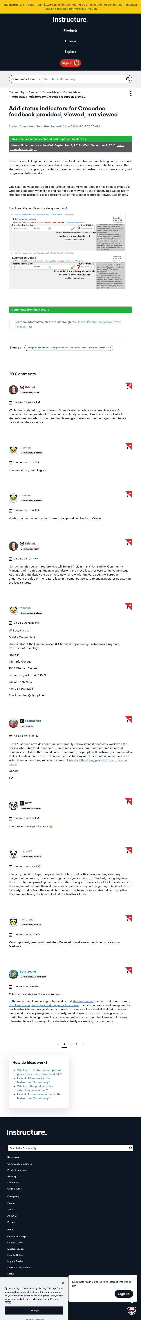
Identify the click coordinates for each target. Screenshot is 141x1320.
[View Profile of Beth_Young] (28, 971)
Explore (70, 52)
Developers (13, 1182)
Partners (12, 1203)
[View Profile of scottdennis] (33, 721)
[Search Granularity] (25, 79)
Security (11, 1176)
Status (10, 1273)
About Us (12, 1215)
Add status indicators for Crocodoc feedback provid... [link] (49, 96)
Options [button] (127, 93)
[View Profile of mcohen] (25, 447)
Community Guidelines (19, 1163)
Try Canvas (20, 1286)
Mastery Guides (15, 1248)
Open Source (14, 1188)
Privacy (11, 1222)
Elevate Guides (15, 1255)
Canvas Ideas (50, 92)
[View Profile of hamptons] (26, 919)
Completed (27, 126)
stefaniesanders (83, 1001)
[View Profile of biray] (28, 803)
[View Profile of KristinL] (30, 387)
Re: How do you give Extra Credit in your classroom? (44, 1005)
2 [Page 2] (70, 1043)
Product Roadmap (17, 1170)
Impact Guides (15, 1261)
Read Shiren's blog (56, 8)
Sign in (67, 63)
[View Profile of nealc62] (60, 126)
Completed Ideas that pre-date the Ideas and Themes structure (68, 347)
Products (70, 30)
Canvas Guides (15, 1242)
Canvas (33, 92)
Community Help (16, 1236)
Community (17, 92)
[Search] (87, 79)
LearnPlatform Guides (19, 1267)
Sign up (124, 1294)
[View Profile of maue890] (26, 851)
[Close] (63, 1297)
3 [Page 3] (76, 1043)
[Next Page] (82, 1043)
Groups (70, 41)
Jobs (10, 1209)
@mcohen (16, 566)
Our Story (48, 1286)
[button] (67, 232)
